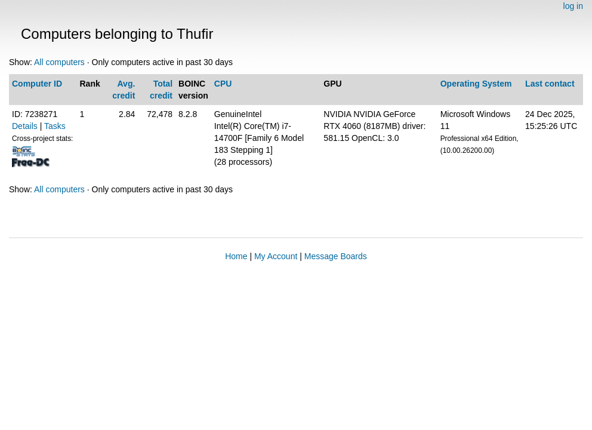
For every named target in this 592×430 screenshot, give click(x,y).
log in (573, 6)
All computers (59, 62)
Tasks (55, 126)
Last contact (549, 83)
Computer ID (37, 83)
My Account (275, 256)
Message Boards (335, 256)
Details (25, 126)
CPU (223, 83)
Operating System (476, 83)
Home (236, 256)
